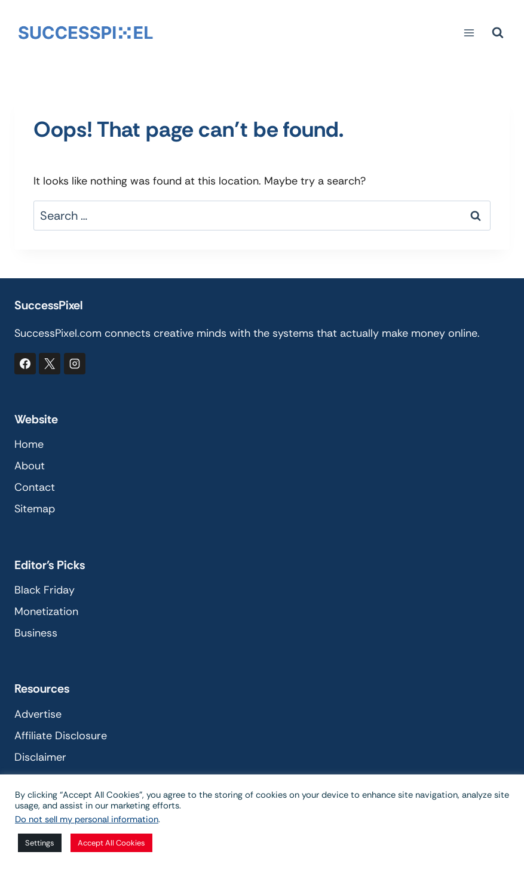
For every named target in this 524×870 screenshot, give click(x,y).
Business (35, 633)
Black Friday (44, 590)
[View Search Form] (498, 33)
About (29, 466)
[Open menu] (469, 32)
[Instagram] (74, 363)
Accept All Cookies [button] (111, 843)
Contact (34, 487)
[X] (49, 363)
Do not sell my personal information (86, 819)
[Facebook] (25, 363)
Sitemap (34, 509)
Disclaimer (40, 757)
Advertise (38, 714)
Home (29, 444)
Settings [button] (39, 843)
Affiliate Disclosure (60, 735)
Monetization (46, 611)
